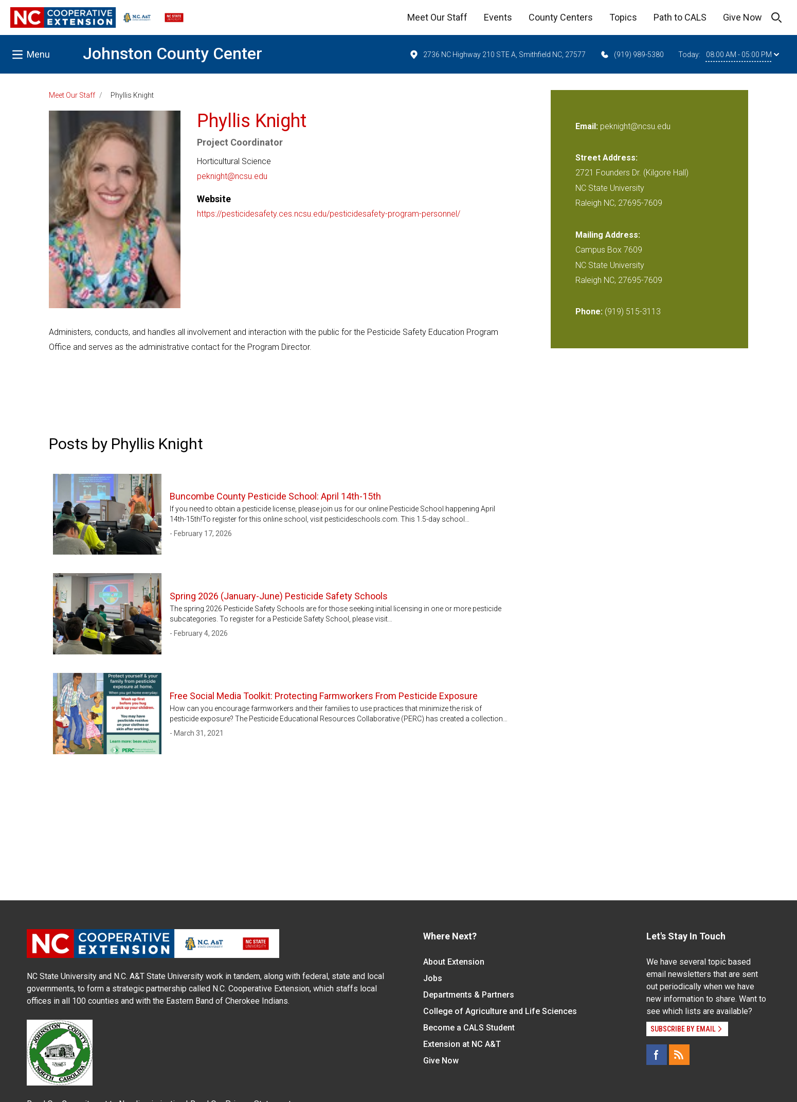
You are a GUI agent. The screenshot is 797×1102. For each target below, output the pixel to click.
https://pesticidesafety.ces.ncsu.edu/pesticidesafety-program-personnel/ (328, 214)
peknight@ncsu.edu (232, 176)
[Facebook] (656, 1054)
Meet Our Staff (437, 17)
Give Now (742, 17)
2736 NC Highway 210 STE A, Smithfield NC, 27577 (497, 54)
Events (498, 17)
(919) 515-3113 (633, 311)
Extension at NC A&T (462, 1044)
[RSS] (679, 1054)
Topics (623, 17)
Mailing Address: (607, 235)
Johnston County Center (172, 53)
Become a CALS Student (469, 1028)
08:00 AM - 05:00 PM (742, 54)
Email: (587, 126)
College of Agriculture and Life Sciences (500, 1011)
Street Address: (606, 158)
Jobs (432, 978)
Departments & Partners (468, 995)
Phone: (589, 311)
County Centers (561, 17)
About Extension (453, 962)
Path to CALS (680, 17)
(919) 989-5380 (632, 54)
